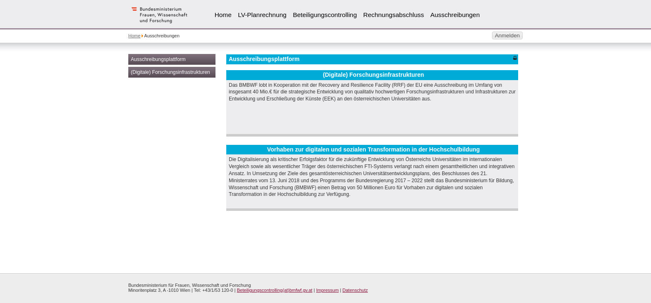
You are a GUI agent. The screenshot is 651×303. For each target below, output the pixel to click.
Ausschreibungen (455, 14)
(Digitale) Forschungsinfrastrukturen (170, 72)
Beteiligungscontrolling (325, 14)
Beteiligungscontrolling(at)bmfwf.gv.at (274, 290)
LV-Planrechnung (262, 14)
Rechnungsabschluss (393, 14)
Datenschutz (355, 290)
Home (223, 14)
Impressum (327, 290)
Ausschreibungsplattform (158, 59)
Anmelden (507, 35)
